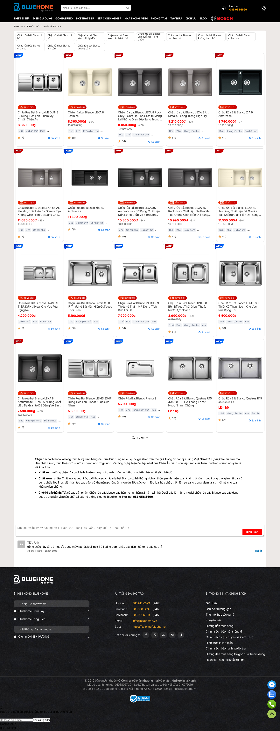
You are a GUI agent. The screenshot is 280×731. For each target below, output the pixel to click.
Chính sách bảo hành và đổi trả (225, 648)
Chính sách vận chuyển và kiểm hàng (229, 637)
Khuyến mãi (213, 620)
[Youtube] (163, 635)
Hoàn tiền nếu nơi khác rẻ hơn (225, 660)
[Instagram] (172, 635)
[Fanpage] (146, 635)
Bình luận (252, 532)
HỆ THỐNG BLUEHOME (32, 593)
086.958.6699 (141, 609)
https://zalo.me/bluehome (149, 626)
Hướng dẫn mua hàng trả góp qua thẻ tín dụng (235, 654)
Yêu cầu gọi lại (41, 720)
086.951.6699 (141, 615)
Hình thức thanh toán (219, 643)
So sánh (55, 138)
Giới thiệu (212, 603)
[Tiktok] (181, 635)
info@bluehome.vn (144, 621)
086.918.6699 (141, 603)
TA (21, 544)
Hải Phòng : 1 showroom (35, 629)
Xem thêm (138, 437)
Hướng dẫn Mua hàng (219, 626)
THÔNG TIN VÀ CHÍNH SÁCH (227, 593)
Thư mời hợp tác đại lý (220, 614)
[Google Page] (154, 635)
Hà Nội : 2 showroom (32, 604)
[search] (128, 8)
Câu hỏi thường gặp (218, 609)
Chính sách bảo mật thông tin (224, 631)
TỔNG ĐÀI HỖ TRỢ (131, 593)
